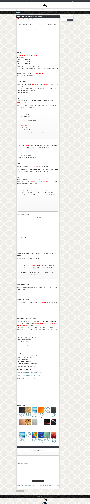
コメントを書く (31, 18)
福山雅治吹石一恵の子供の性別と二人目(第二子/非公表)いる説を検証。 (34, 415)
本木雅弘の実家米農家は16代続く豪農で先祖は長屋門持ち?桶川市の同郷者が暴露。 (53, 440)
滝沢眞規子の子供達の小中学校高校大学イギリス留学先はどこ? (28, 375)
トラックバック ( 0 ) (37, 450)
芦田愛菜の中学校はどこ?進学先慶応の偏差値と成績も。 (28, 415)
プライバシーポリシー (68, 9)
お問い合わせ (56, 9)
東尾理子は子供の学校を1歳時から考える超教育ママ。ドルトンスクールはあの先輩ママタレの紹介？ (41, 441)
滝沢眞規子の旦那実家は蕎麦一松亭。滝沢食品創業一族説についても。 (30, 372)
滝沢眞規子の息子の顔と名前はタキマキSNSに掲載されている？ (29, 378)
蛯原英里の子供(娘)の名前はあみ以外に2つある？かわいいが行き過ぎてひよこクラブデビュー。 (22, 441)
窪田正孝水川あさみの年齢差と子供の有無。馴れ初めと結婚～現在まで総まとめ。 (41, 415)
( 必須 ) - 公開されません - (23, 463)
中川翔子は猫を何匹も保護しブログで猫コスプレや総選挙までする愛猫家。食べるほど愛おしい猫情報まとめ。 (47, 410)
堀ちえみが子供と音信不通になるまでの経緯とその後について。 (53, 428)
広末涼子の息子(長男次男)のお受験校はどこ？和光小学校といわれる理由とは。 (34, 428)
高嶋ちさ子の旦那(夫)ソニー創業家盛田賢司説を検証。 (34, 440)
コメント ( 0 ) (23, 450)
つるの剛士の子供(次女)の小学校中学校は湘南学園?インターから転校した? (28, 428)
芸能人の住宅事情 (45, 9)
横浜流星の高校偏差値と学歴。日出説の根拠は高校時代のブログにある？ (47, 440)
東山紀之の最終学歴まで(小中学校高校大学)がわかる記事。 (48, 485)
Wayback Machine (25, 134)
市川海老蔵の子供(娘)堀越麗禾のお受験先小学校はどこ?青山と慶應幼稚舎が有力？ (28, 434)
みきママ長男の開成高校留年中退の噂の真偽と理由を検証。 (47, 428)
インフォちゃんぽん (44, 496)
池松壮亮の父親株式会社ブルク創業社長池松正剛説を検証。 (53, 415)
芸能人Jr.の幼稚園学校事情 (33, 9)
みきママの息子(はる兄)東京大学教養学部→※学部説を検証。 (27, 485)
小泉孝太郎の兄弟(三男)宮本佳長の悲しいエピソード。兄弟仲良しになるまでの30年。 (41, 422)
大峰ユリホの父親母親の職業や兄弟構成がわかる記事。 (22, 415)
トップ (22, 9)
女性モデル (24, 18)
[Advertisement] (38, 42)
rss (73, 1)
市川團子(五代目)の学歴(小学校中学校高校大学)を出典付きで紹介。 (22, 428)
